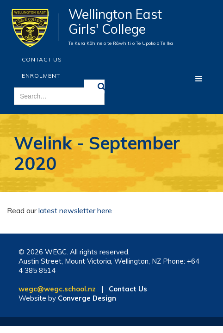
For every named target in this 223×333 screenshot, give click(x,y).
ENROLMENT (41, 75)
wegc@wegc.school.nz (57, 288)
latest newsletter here (75, 210)
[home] (33, 27)
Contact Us (42, 59)
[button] (199, 79)
